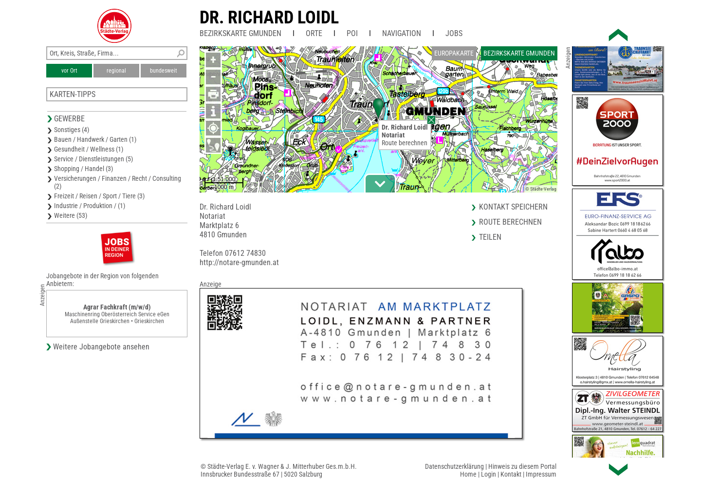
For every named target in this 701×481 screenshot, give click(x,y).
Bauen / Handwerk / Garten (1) (95, 139)
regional (116, 70)
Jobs (453, 33)
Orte (314, 33)
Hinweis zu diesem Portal (522, 466)
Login (488, 474)
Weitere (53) (70, 215)
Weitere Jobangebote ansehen (101, 346)
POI (352, 33)
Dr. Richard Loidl (269, 17)
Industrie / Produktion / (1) (89, 206)
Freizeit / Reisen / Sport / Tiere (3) (99, 196)
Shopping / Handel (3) (83, 169)
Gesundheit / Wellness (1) (88, 149)
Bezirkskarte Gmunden (240, 33)
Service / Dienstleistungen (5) (93, 159)
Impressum (541, 474)
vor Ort (69, 70)
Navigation (401, 33)
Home (468, 474)
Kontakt (510, 474)
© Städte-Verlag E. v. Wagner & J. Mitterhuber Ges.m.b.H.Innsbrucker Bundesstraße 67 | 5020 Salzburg (279, 470)
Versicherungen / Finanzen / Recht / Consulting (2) (117, 182)
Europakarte (454, 53)
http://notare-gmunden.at (239, 262)
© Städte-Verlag (540, 189)
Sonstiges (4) (71, 130)
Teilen (490, 237)
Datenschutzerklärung (454, 466)
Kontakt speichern (513, 207)
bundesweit (163, 70)
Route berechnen (404, 143)
